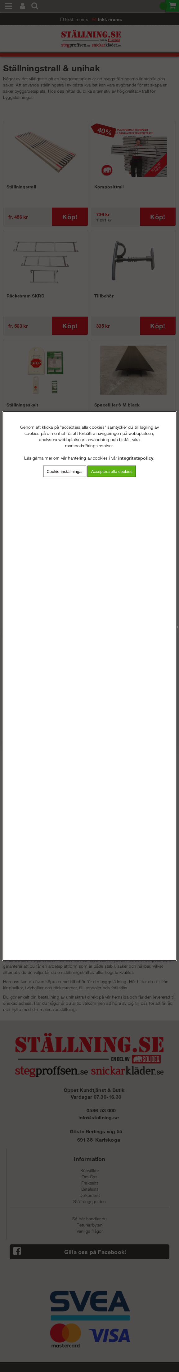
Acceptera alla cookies (111, 471)
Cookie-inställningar (65, 471)
